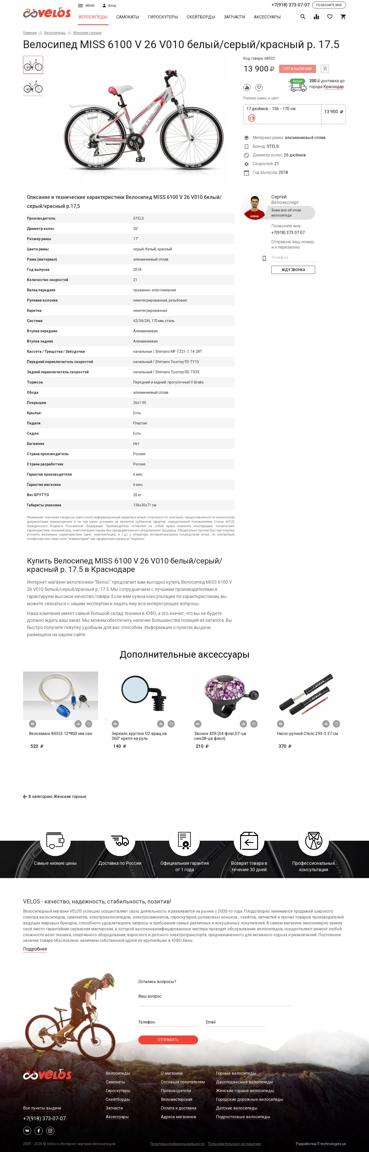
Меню (86, 5)
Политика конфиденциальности (177, 1144)
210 (217, 746)
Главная (30, 33)
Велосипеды (93, 17)
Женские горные (87, 33)
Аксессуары (267, 17)
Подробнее (35, 949)
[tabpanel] (143, 120)
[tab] (33, 64)
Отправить (168, 1040)
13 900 (333, 114)
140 (134, 746)
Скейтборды (201, 17)
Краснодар (333, 87)
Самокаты (127, 17)
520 (51, 746)
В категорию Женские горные (54, 796)
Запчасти (234, 17)
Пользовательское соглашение (234, 1144)
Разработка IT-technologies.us (321, 1144)
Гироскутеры (163, 17)
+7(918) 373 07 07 (288, 232)
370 (293, 746)
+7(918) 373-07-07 (291, 4)
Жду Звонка (293, 270)
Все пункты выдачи (42, 1108)
